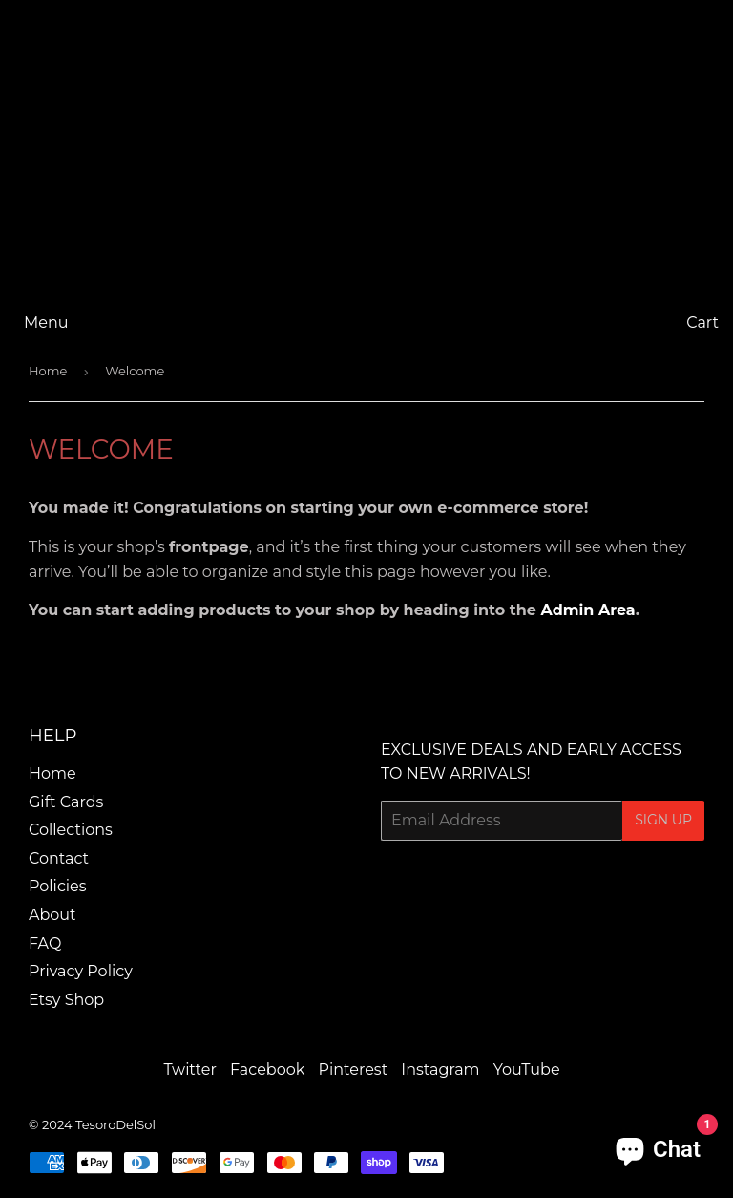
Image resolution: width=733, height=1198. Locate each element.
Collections (71, 830)
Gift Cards (66, 802)
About (52, 915)
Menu (46, 322)
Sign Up (663, 819)
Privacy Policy (81, 971)
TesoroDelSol (115, 1124)
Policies (58, 886)
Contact (59, 858)
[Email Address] (501, 821)
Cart (702, 322)
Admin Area (588, 610)
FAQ (45, 943)
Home (48, 370)
